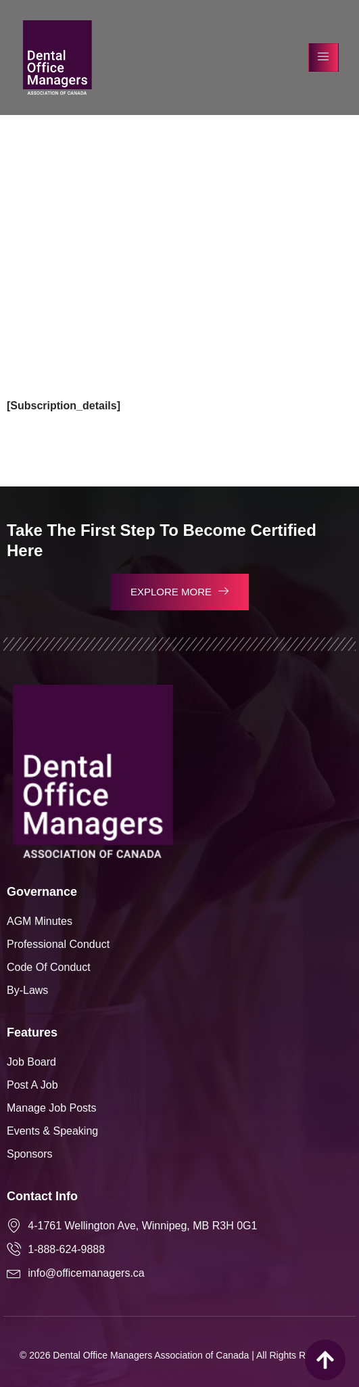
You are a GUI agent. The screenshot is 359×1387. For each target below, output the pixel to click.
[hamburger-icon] (323, 57)
